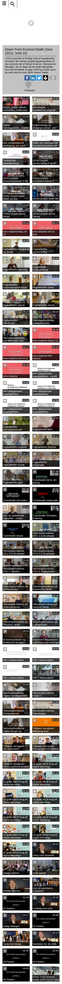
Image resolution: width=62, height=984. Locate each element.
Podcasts (29, 90)
